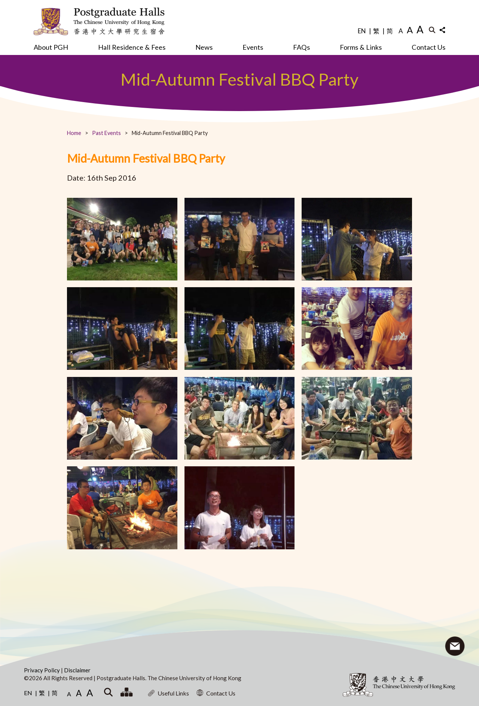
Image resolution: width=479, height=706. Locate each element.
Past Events (106, 133)
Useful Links (168, 693)
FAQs (301, 47)
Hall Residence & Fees (131, 47)
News (204, 47)
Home (74, 133)
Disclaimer (77, 670)
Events (252, 47)
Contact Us (428, 47)
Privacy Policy (42, 670)
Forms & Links (361, 47)
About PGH (51, 47)
